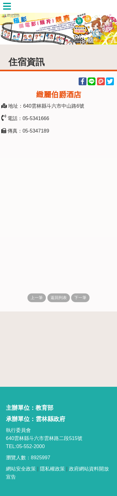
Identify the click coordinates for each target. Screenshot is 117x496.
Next (106, 22)
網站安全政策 (21, 468)
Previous (11, 22)
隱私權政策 (52, 468)
